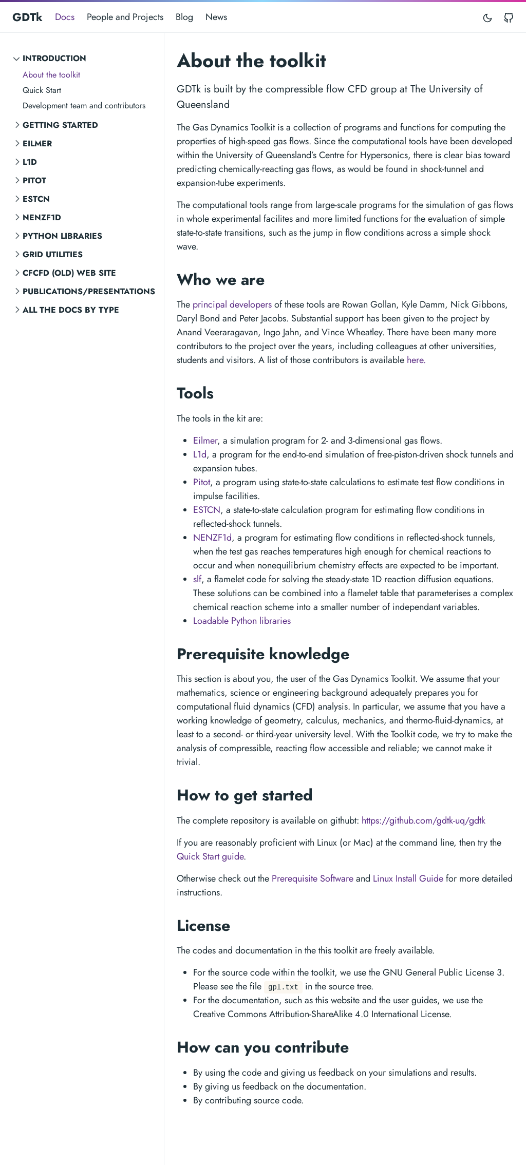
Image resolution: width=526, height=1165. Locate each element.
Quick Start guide (210, 856)
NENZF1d (42, 217)
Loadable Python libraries (242, 620)
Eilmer (37, 143)
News (216, 17)
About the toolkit (51, 75)
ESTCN (36, 199)
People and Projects (125, 17)
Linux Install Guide (408, 878)
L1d (30, 162)
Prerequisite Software (312, 878)
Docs (64, 17)
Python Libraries (62, 236)
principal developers (232, 304)
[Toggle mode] (488, 17)
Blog (184, 17)
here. (416, 360)
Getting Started (60, 125)
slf (197, 579)
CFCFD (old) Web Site (69, 273)
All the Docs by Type (71, 310)
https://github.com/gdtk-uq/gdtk (423, 820)
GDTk (27, 17)
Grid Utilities (53, 254)
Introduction (54, 58)
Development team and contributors (84, 105)
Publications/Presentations (89, 291)
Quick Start (42, 90)
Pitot (34, 180)
